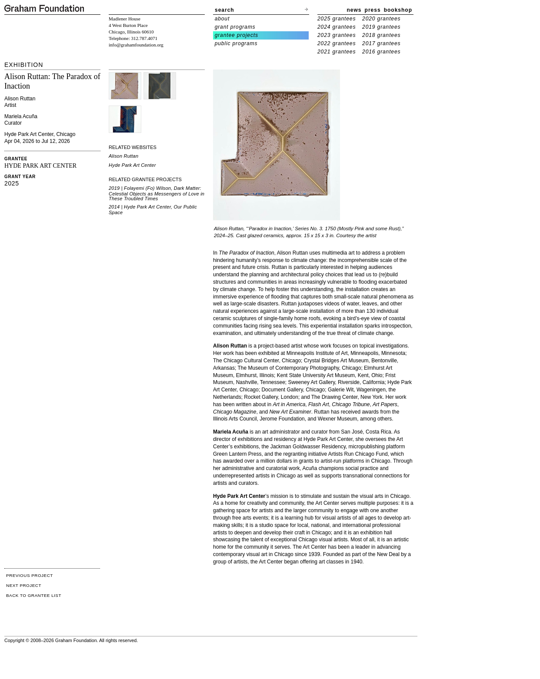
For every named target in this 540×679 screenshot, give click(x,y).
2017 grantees (381, 43)
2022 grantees (336, 43)
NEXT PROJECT (23, 585)
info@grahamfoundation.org (136, 44)
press (373, 10)
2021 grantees (336, 52)
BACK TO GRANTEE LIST (33, 595)
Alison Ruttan (123, 156)
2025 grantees (336, 19)
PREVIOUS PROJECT (29, 575)
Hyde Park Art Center (132, 165)
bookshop (398, 10)
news (354, 10)
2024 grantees (336, 27)
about (222, 19)
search (224, 10)
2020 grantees (381, 19)
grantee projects (236, 35)
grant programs (235, 27)
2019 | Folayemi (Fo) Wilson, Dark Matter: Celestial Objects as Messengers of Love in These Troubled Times (156, 193)
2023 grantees (336, 35)
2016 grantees (381, 52)
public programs (236, 43)
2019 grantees (381, 27)
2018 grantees (381, 35)
